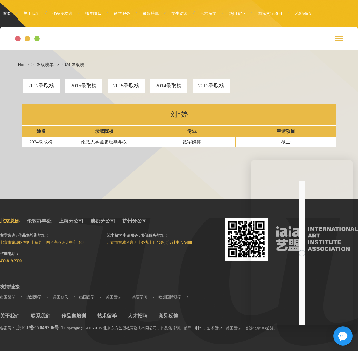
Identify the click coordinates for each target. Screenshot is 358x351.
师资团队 (93, 13)
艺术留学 (208, 13)
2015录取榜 (126, 86)
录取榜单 (151, 13)
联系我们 (40, 316)
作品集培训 (62, 13)
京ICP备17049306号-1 (40, 327)
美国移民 (60, 297)
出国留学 (7, 297)
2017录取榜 (41, 86)
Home (23, 64)
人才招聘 (137, 316)
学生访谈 (179, 13)
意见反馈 (168, 316)
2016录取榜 (84, 86)
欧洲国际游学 (169, 297)
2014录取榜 (169, 86)
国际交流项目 (270, 13)
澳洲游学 (34, 297)
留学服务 (122, 13)
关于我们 (31, 13)
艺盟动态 (303, 13)
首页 (7, 13)
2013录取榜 (211, 86)
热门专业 (237, 13)
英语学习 (139, 297)
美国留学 (113, 297)
